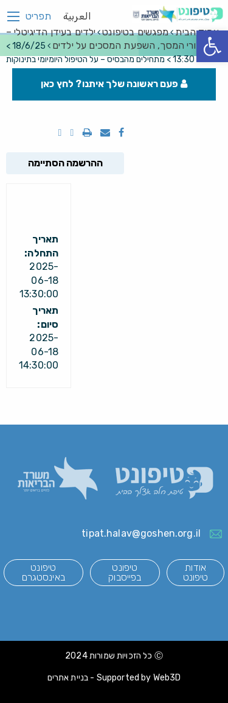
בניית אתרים (68, 678)
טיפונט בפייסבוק (124, 572)
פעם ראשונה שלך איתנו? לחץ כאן (114, 84)
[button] (212, 46)
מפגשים (135, 32)
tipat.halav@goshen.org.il (141, 533)
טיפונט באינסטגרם (43, 572)
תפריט (38, 16)
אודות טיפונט (196, 572)
